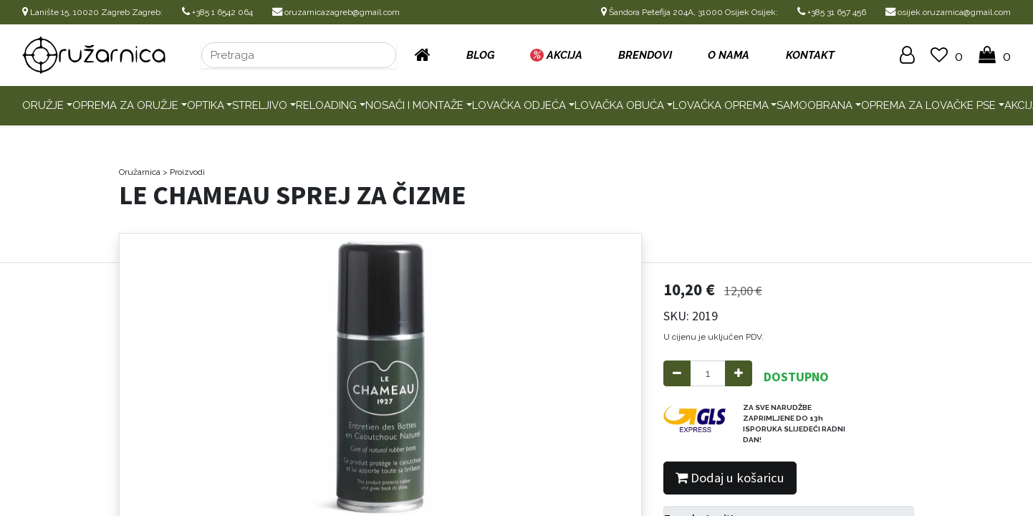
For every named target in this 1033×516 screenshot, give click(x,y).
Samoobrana (814, 105)
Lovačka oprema (721, 105)
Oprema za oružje (125, 105)
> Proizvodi (184, 172)
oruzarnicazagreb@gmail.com (336, 12)
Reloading (326, 105)
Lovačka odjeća (519, 105)
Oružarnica (139, 172)
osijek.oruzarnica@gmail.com (948, 12)
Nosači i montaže (414, 105)
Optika (205, 105)
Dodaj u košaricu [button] (730, 477)
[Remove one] (677, 373)
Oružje (43, 105)
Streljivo (259, 105)
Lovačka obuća (619, 105)
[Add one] (738, 373)
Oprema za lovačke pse (928, 105)
